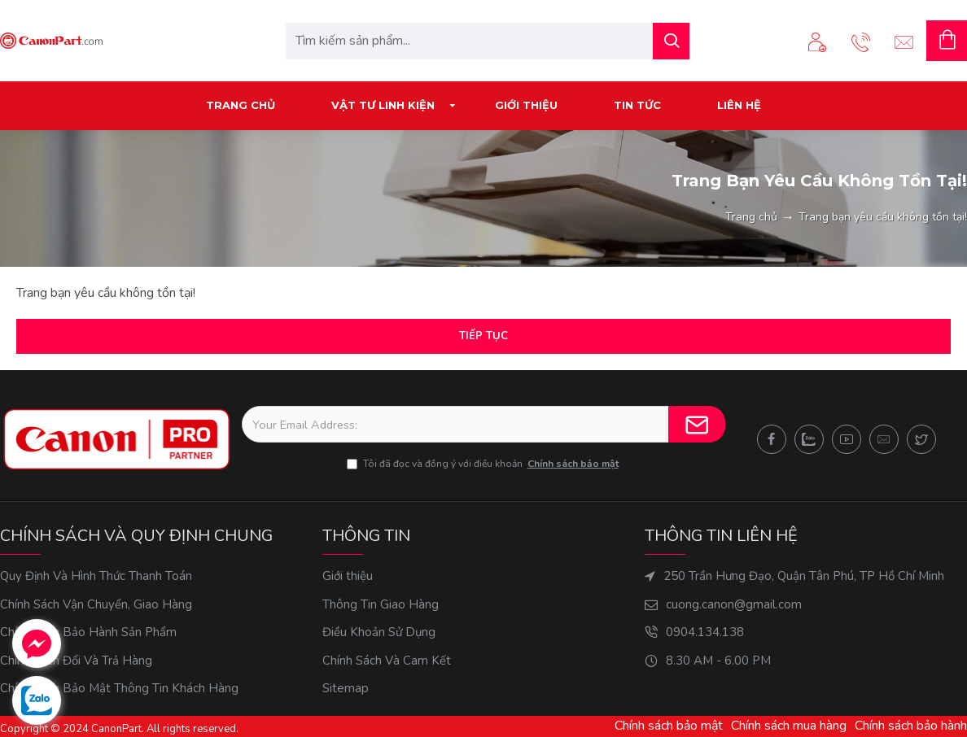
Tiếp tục (483, 336)
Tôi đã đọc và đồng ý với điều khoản (484, 463)
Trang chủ (751, 217)
